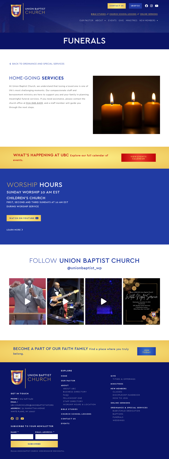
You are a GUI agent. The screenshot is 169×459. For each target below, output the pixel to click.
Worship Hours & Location (79, 404)
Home (64, 376)
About (100, 20)
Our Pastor (86, 20)
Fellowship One (72, 398)
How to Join (120, 398)
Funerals (118, 417)
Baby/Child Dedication (126, 411)
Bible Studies (98, 14)
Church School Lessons (122, 14)
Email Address (44, 432)
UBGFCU (135, 6)
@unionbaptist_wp (84, 268)
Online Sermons (149, 14)
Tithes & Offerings (124, 379)
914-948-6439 (34, 103)
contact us (117, 6)
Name (15, 432)
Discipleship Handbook (126, 395)
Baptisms (118, 414)
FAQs (66, 395)
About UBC (69, 389)
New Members (148, 20)
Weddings (119, 420)
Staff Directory (73, 401)
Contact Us (68, 419)
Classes (117, 392)
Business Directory (75, 392)
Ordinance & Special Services (129, 408)
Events (112, 20)
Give (121, 20)
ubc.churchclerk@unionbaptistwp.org (32, 405)
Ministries (131, 20)
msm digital (58, 451)
